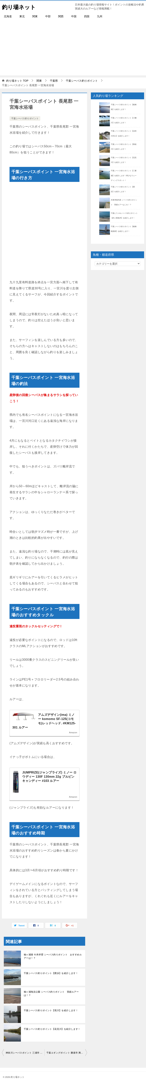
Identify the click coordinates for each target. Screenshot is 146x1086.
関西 (60, 16)
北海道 (8, 16)
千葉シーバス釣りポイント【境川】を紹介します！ (51, 1010)
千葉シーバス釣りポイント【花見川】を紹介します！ (52, 1029)
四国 (86, 16)
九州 (99, 16)
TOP (17, 80)
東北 (22, 16)
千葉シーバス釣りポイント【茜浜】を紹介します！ (51, 973)
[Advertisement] (73, 48)
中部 (48, 16)
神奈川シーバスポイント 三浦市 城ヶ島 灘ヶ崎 (25, 1052)
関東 (35, 16)
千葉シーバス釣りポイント (25, 118)
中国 (73, 16)
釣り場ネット (19, 6)
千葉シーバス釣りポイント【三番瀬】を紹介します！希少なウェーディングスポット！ (123, 175)
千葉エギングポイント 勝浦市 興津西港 (66, 1052)
